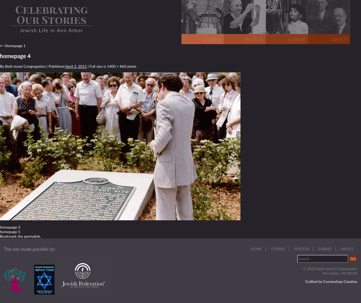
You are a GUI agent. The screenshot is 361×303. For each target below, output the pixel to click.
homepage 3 (10, 227)
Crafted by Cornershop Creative (331, 281)
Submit (325, 249)
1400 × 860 (116, 66)
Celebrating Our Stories (51, 14)
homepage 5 (10, 231)
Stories (278, 249)
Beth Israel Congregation (25, 66)
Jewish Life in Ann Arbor (51, 30)
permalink (32, 236)
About (347, 249)
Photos (301, 249)
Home (256, 249)
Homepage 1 (13, 45)
